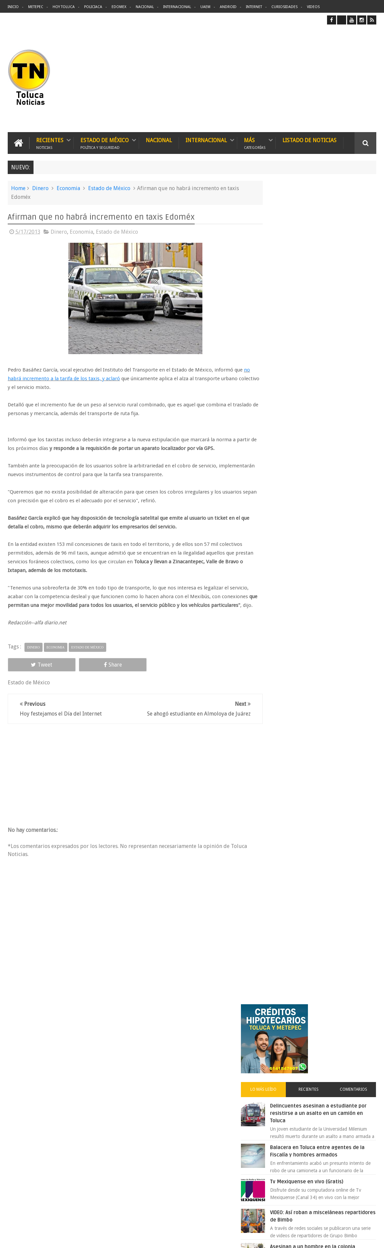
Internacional (177, 7)
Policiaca (93, 7)
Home (18, 188)
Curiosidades (284, 7)
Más (254, 143)
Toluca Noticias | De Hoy (93, 1237)
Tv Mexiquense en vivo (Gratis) (331, 370)
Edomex (119, 7)
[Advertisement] (320, 78)
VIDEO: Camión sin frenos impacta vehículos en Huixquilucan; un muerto (335, 476)
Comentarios (357, 270)
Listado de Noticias (309, 140)
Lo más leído (284, 270)
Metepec (35, 7)
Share (80, 673)
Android (228, 7)
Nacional (145, 7)
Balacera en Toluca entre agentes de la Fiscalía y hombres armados (334, 336)
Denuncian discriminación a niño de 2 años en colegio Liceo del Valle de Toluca (206, 1138)
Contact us (359, 1033)
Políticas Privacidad (318, 1237)
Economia (68, 188)
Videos (313, 7)
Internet (254, 7)
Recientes (49, 143)
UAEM (205, 7)
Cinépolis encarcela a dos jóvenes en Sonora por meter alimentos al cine (330, 586)
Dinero (40, 188)
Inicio (13, 7)
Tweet (31, 673)
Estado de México (104, 143)
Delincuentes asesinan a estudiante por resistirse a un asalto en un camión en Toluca (331, 294)
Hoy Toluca (64, 7)
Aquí (370, 1237)
